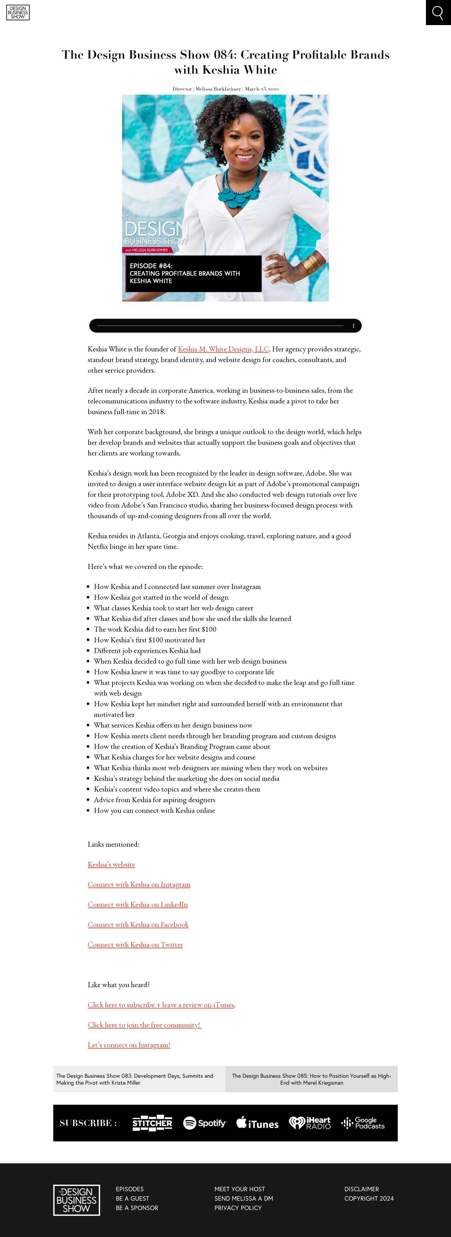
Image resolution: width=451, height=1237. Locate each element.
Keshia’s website (111, 864)
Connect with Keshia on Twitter (135, 944)
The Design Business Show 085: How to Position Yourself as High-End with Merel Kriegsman (311, 1079)
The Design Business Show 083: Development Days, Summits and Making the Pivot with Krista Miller (134, 1079)
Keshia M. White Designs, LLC (223, 349)
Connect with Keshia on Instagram (139, 884)
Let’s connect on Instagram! (129, 1045)
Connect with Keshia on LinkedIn (138, 904)
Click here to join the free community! (145, 1024)
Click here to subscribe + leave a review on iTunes (161, 1004)
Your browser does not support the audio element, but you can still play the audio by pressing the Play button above (225, 325)
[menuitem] (160, 1189)
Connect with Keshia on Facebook (138, 924)
